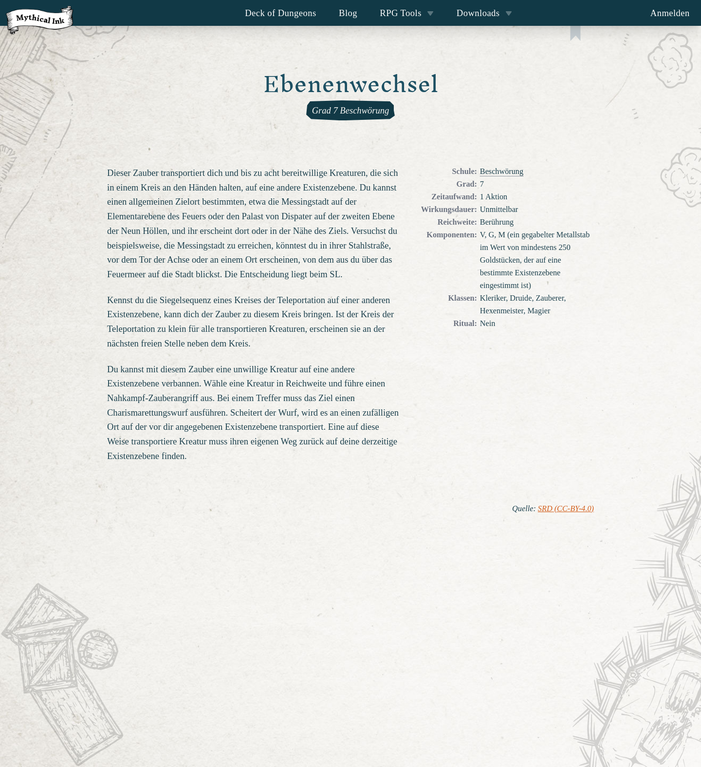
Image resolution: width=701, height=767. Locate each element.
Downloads (484, 13)
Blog (348, 13)
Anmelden (670, 13)
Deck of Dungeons (280, 13)
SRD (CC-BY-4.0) (566, 508)
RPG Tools (407, 13)
